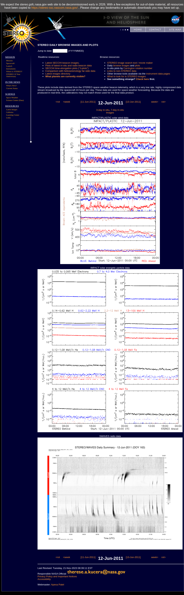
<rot (58, 101)
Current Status (12, 88)
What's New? (11, 85)
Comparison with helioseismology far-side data (70, 71)
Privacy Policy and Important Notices (57, 576)
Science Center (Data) (15, 100)
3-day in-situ (102, 110)
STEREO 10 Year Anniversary (13, 75)
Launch (9, 66)
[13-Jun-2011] (133, 101)
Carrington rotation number (137, 68)
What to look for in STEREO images (126, 76)
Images (110, 112)
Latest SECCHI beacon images (62, 62)
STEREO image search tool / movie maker (130, 62)
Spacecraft (10, 63)
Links (8, 118)
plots (137, 65)
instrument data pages (158, 73)
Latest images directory (57, 73)
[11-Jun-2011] (87, 101)
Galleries (9, 112)
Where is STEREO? (14, 71)
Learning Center (12, 115)
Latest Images (11, 109)
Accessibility (44, 579)
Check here (142, 79)
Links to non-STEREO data (121, 71)
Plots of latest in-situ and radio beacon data (68, 65)
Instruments (11, 69)
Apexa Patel (57, 584)
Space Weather (12, 97)
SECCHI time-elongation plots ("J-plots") (66, 68)
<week (66, 101)
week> (154, 101)
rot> (164, 101)
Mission (9, 60)
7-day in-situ (117, 110)
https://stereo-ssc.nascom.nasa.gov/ (54, 7)
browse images (121, 65)
